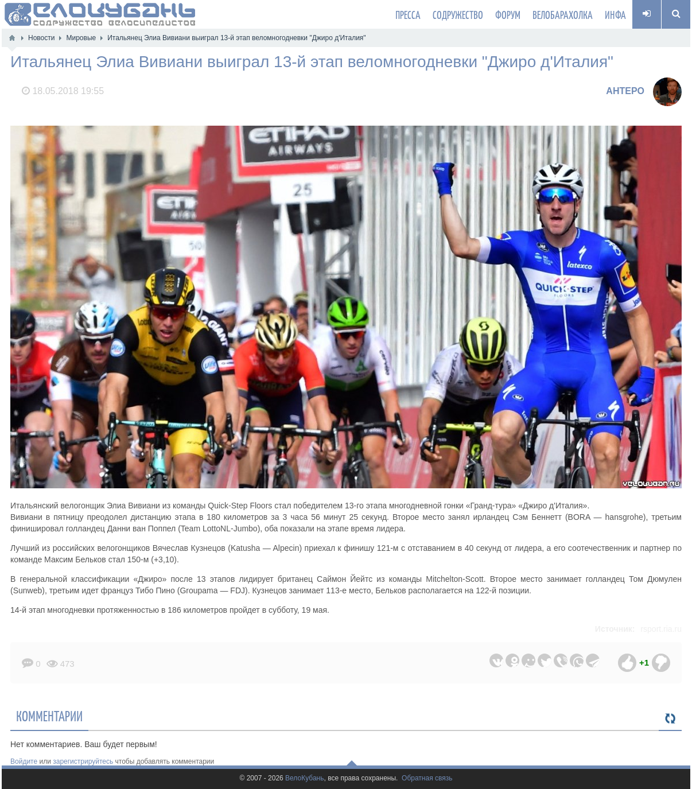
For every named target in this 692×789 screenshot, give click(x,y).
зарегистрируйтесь (83, 761)
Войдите (23, 761)
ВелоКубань (304, 778)
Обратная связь (427, 778)
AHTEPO (625, 91)
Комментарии (49, 715)
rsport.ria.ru (661, 628)
